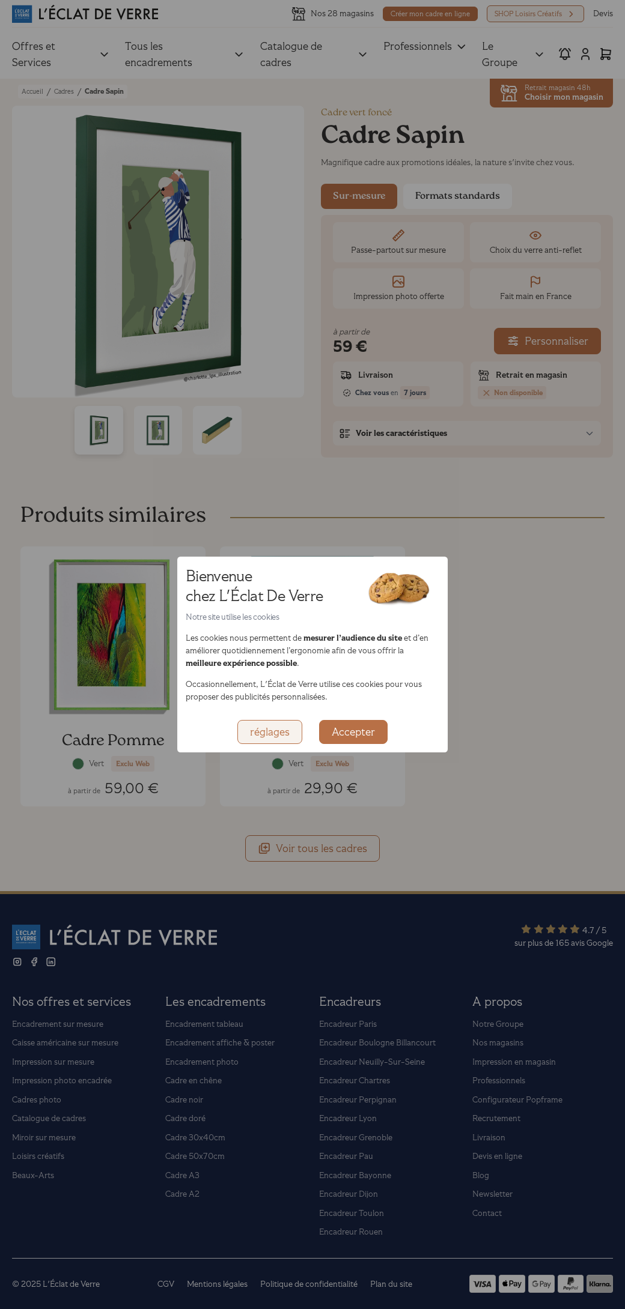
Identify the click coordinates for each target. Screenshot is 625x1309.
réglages (270, 732)
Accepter (353, 732)
